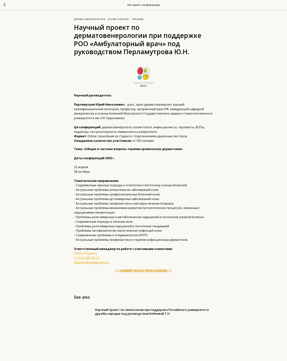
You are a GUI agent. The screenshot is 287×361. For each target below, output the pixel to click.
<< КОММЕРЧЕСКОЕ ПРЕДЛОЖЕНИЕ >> (143, 271)
